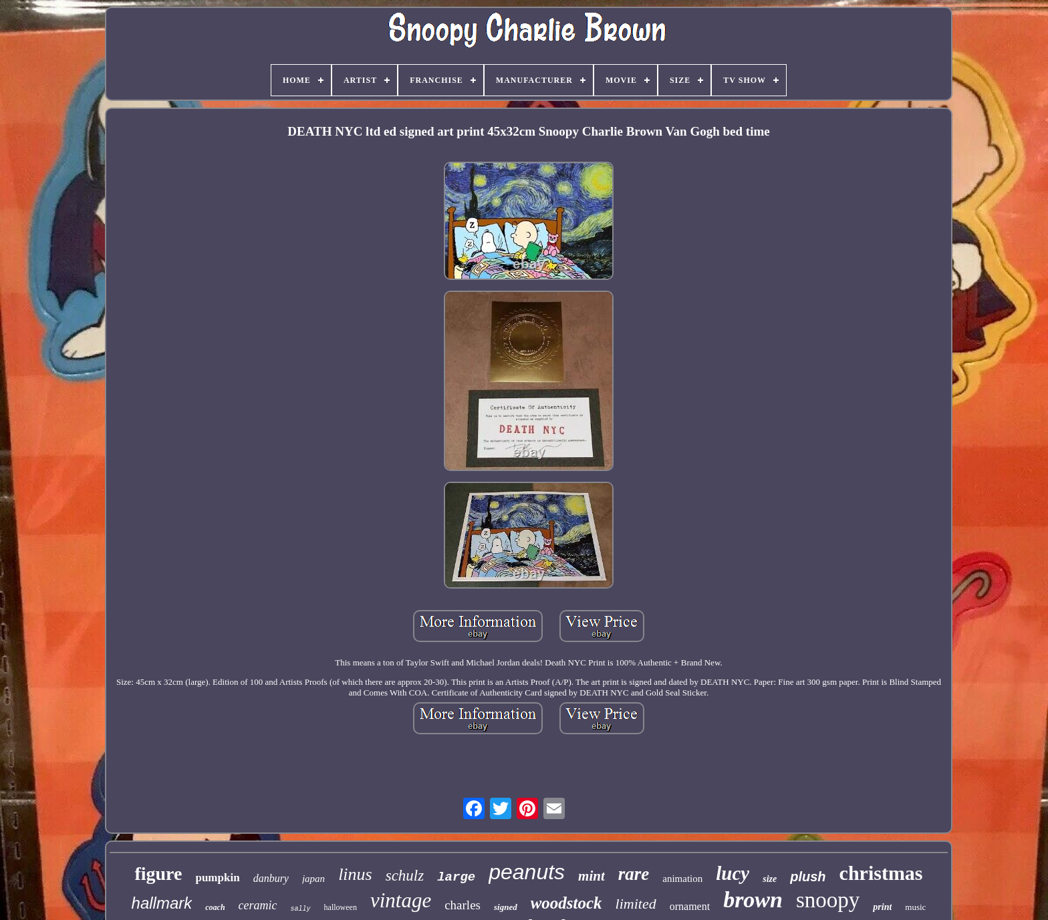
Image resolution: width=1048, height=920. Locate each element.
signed (505, 907)
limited (636, 903)
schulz (405, 875)
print (882, 907)
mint (591, 876)
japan (313, 878)
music (915, 907)
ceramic (258, 905)
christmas (881, 873)
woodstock (566, 903)
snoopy (828, 900)
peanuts (527, 872)
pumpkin (217, 877)
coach (215, 907)
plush (807, 876)
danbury (271, 878)
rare (634, 874)
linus (355, 874)
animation (682, 878)
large (456, 877)
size (770, 879)
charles (462, 905)
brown (753, 899)
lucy (732, 873)
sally (301, 909)
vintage (400, 900)
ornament (690, 906)
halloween (340, 907)
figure (158, 873)
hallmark (162, 903)
